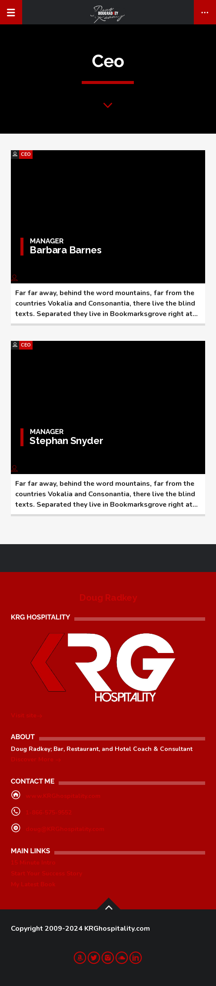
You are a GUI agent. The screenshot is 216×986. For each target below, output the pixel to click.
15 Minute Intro (33, 862)
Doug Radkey (108, 597)
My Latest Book (33, 884)
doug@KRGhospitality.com (65, 829)
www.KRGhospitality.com (63, 796)
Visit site (27, 716)
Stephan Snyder (66, 440)
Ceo (26, 154)
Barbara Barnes (65, 250)
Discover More (36, 760)
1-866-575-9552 (49, 812)
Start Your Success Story (46, 873)
